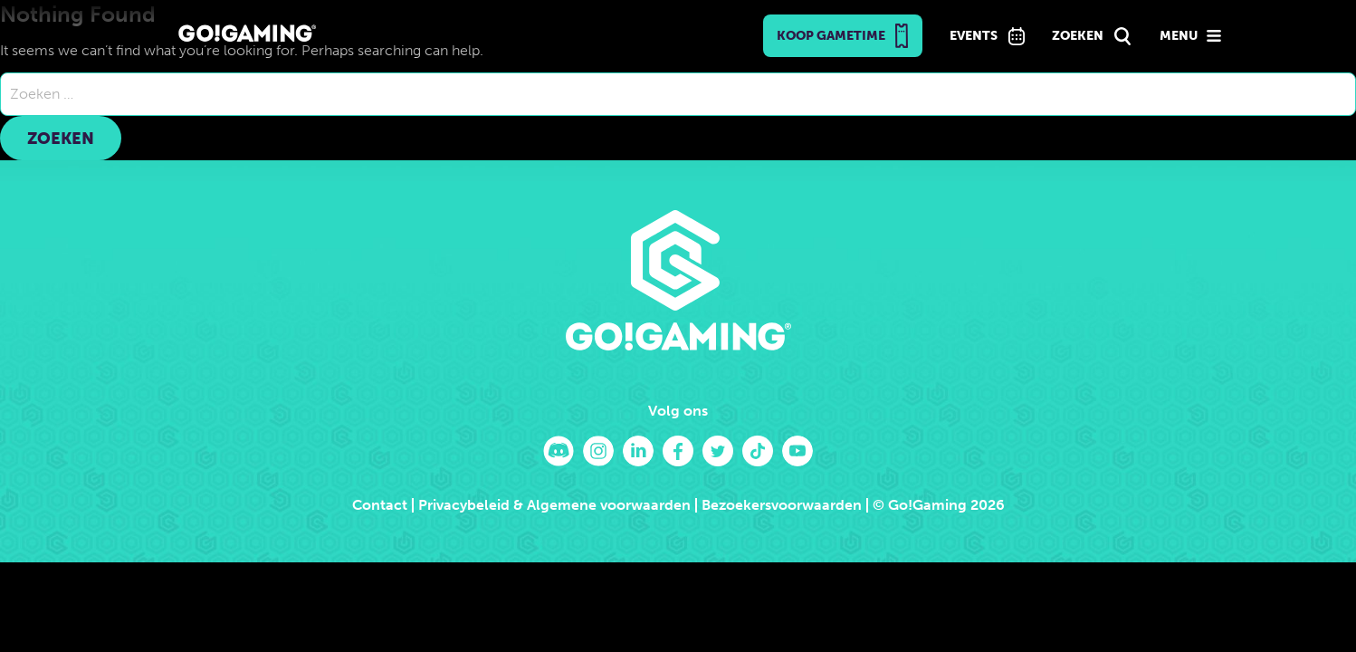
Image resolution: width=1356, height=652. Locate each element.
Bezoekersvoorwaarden (782, 504)
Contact (379, 504)
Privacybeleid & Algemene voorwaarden (554, 504)
